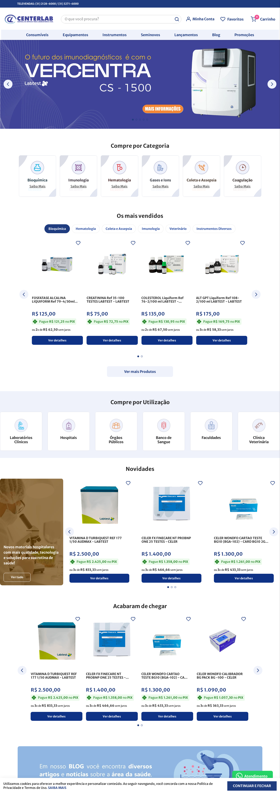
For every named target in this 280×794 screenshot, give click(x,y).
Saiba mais (57, 788)
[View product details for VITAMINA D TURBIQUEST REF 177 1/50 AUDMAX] (99, 531)
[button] (37, 34)
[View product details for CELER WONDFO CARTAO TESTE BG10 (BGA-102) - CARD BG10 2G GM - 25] (243, 531)
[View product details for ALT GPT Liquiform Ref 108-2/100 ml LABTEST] (221, 291)
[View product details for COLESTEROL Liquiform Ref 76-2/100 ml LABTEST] (166, 291)
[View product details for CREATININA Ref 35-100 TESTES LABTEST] (112, 291)
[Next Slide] (271, 84)
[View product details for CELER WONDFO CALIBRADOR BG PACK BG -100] (223, 667)
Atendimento (255, 776)
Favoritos (236, 18)
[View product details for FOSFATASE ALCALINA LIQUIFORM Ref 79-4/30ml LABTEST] (57, 291)
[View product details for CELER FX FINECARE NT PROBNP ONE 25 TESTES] (171, 531)
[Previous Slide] (8, 84)
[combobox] (121, 18)
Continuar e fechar (251, 786)
